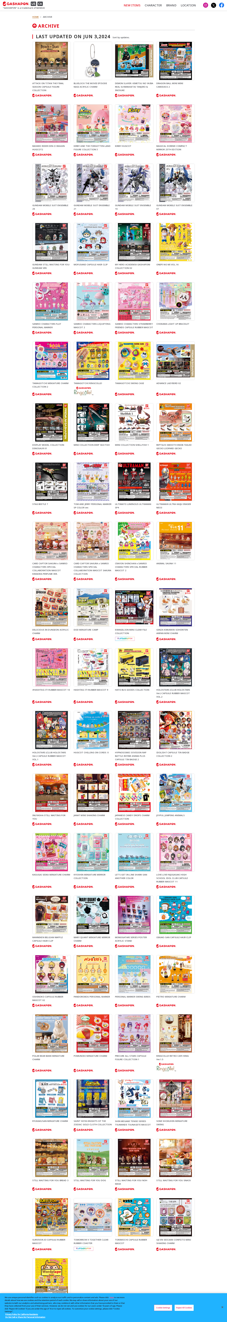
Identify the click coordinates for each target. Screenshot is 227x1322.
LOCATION (188, 5)
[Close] (222, 1307)
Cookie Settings (163, 1307)
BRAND (171, 5)
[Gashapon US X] (213, 5)
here (112, 1297)
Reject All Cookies (184, 1307)
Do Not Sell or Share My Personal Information (25, 1317)
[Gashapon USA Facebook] (221, 5)
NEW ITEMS (132, 5)
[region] (113, 1307)
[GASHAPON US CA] (24, 4)
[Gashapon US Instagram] (205, 5)
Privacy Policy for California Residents (21, 1314)
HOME (35, 16)
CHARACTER (153, 5)
